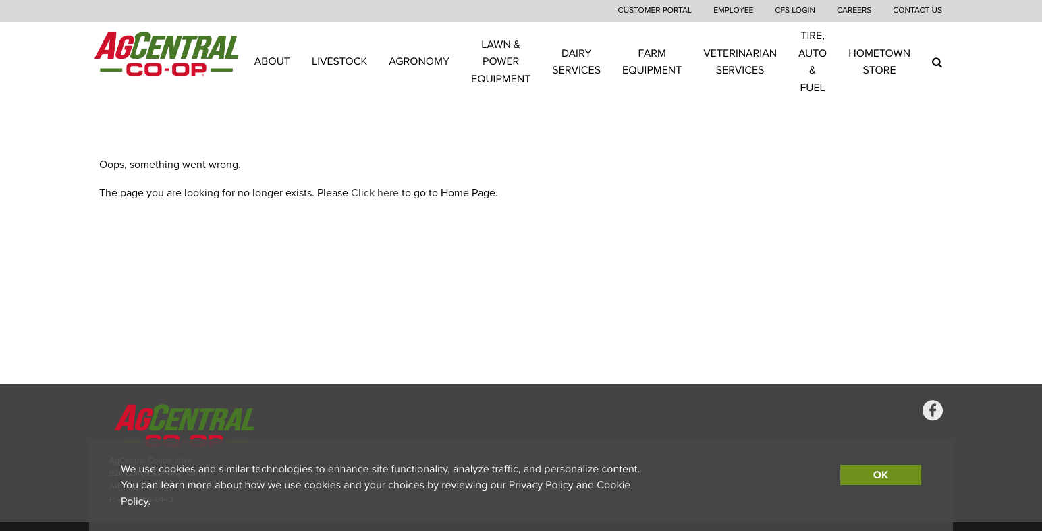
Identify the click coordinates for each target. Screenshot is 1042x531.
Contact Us (917, 11)
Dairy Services (576, 61)
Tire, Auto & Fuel (812, 61)
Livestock (339, 61)
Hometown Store (879, 61)
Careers (854, 11)
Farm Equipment (652, 61)
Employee (733, 11)
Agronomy (419, 61)
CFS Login (795, 11)
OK (880, 475)
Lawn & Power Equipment (500, 62)
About (272, 61)
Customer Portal (655, 11)
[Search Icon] (937, 62)
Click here (375, 193)
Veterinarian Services (740, 61)
